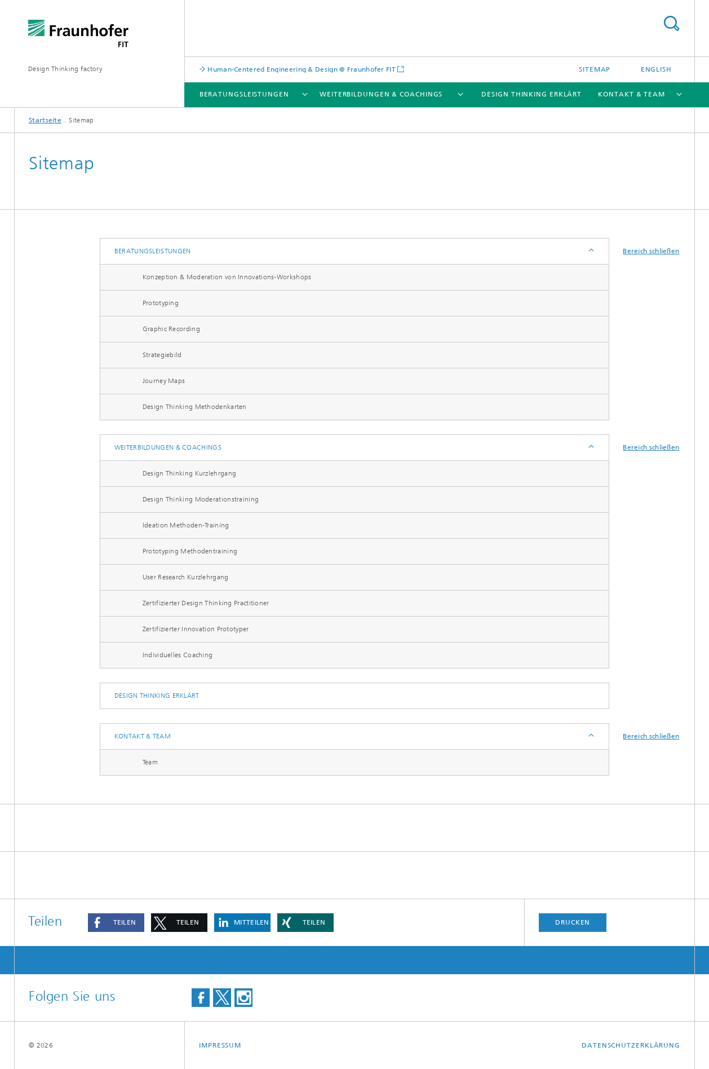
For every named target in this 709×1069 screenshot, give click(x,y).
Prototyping (161, 303)
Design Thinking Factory (65, 69)
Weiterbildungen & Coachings (381, 94)
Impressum (220, 1045)
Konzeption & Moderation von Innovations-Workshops (227, 277)
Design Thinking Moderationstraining (201, 499)
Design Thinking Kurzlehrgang (189, 473)
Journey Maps (164, 381)
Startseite (45, 120)
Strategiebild (162, 355)
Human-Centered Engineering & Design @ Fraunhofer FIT (301, 69)
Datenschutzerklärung (631, 1045)
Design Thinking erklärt (531, 94)
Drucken (572, 922)
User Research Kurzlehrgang (186, 577)
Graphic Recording (171, 329)
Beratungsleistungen (244, 94)
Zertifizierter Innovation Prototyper (196, 629)
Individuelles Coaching (178, 655)
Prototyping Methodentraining (190, 551)
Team (150, 762)
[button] (116, 922)
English (656, 69)
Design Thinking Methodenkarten (195, 407)
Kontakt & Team (631, 94)
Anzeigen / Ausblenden (590, 251)
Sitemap (594, 69)
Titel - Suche (671, 23)
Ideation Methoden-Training (186, 525)
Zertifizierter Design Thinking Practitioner (206, 603)
